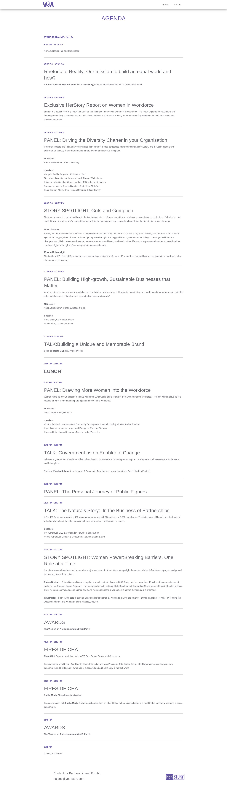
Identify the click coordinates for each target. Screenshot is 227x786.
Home (165, 4)
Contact (177, 4)
